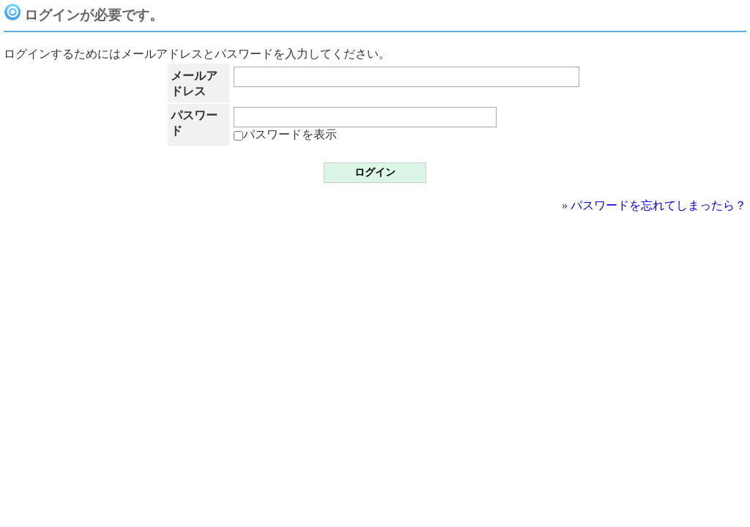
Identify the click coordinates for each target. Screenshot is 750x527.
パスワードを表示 (285, 134)
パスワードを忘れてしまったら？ (658, 205)
